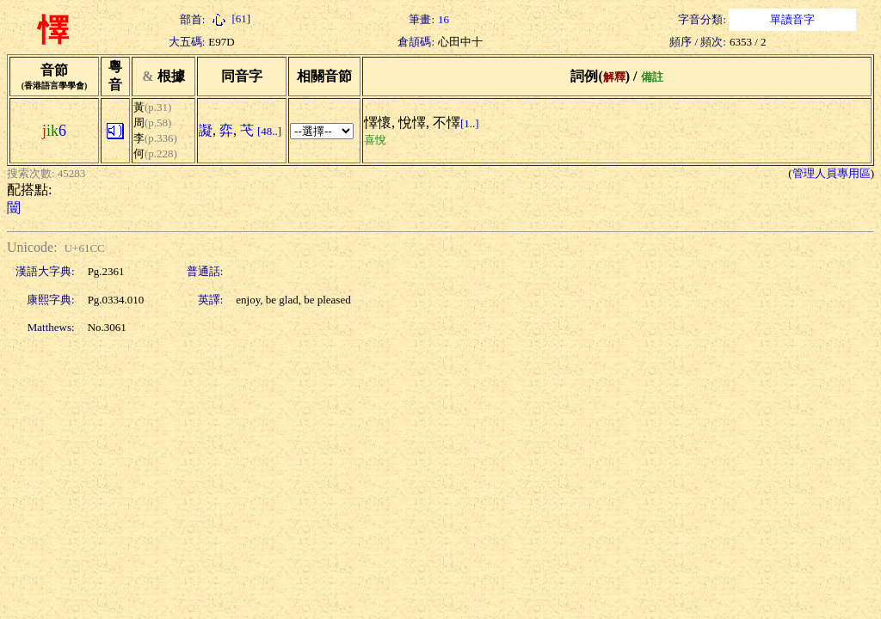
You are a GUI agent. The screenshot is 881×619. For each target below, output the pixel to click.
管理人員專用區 (831, 173)
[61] (229, 18)
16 (443, 19)
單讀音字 (792, 19)
